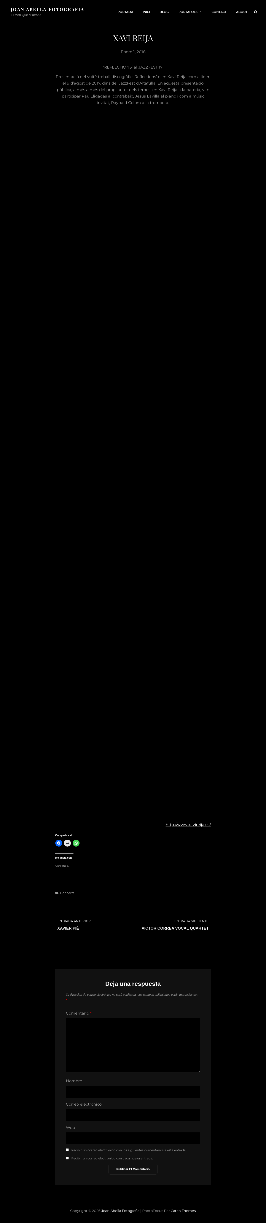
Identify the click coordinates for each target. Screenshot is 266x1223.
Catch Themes (183, 1211)
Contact (219, 12)
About (241, 12)
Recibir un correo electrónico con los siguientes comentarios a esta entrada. (128, 1150)
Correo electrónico (84, 1104)
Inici (146, 12)
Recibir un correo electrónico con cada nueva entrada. (112, 1158)
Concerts (67, 893)
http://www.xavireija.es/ (188, 824)
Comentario (79, 1013)
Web (70, 1127)
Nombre (74, 1081)
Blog (164, 12)
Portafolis (190, 12)
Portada (125, 12)
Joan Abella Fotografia (47, 9)
